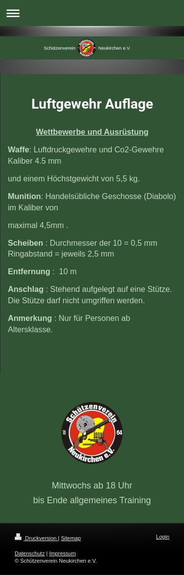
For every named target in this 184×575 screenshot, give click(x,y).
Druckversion (36, 538)
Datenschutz (30, 553)
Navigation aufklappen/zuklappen (92, 13)
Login (162, 537)
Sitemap (70, 538)
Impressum (62, 553)
